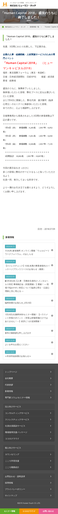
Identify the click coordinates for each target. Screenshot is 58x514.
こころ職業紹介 (12, 467)
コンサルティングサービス (17, 413)
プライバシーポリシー (15, 489)
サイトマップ (11, 495)
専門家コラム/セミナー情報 (17, 397)
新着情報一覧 (34, 27)
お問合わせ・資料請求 (15, 476)
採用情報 (9, 482)
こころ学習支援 (12, 460)
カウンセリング (12, 454)
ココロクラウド (28, 511)
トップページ (11, 371)
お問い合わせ (48, 511)
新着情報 (9, 391)
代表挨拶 (9, 384)
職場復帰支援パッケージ (16, 432)
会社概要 (9, 378)
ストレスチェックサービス (17, 419)
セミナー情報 (9, 511)
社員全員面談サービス (15, 425)
